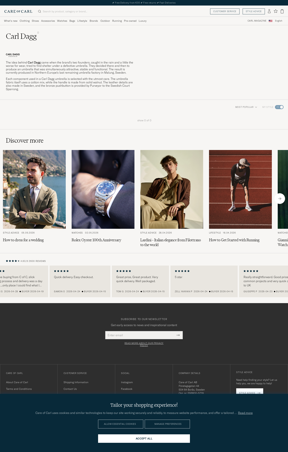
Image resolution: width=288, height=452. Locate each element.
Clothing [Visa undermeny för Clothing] (25, 20)
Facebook (126, 389)
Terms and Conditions (19, 389)
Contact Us (70, 389)
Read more (245, 412)
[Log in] (269, 11)
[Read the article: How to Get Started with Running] (240, 198)
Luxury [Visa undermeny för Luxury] (142, 20)
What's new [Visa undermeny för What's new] (10, 20)
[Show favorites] (276, 11)
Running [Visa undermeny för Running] (117, 20)
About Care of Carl (17, 382)
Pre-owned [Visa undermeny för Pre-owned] (130, 20)
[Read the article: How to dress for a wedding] (34, 198)
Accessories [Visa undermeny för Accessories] (48, 20)
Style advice (254, 11)
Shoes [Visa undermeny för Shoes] (35, 20)
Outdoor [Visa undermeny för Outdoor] (105, 20)
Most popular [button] (246, 107)
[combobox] (278, 21)
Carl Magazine (257, 21)
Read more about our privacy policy (144, 344)
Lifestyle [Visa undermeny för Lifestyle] (82, 20)
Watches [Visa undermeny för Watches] (62, 20)
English (278, 21)
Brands (94, 20)
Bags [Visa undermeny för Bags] (72, 20)
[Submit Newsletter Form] (178, 335)
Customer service (224, 11)
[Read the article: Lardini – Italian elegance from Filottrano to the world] (171, 198)
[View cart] (282, 11)
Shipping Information (76, 382)
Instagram (127, 382)
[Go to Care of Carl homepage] (18, 11)
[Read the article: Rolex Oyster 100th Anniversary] (103, 198)
